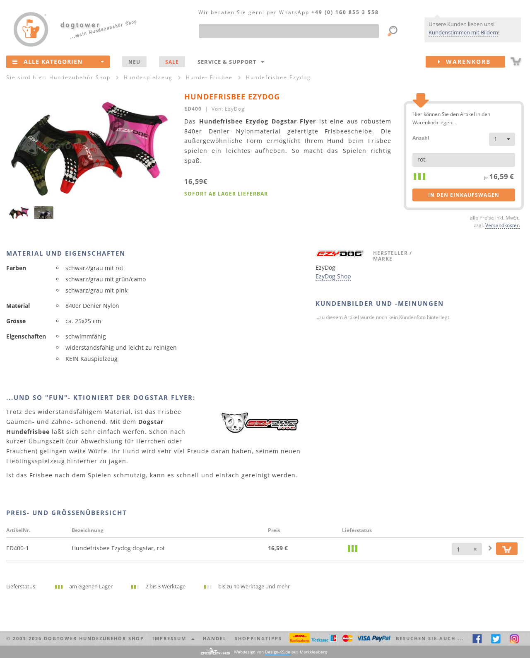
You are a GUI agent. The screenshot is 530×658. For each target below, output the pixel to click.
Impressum (173, 638)
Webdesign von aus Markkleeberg (280, 652)
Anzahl (420, 137)
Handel (214, 638)
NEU (134, 61)
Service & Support (231, 61)
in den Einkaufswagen (463, 194)
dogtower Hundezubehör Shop (94, 638)
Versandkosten (502, 225)
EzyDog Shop (333, 276)
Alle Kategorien (58, 61)
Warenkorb (471, 62)
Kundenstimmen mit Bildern (463, 32)
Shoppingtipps (258, 638)
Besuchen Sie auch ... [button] (430, 638)
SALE (172, 61)
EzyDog (235, 108)
